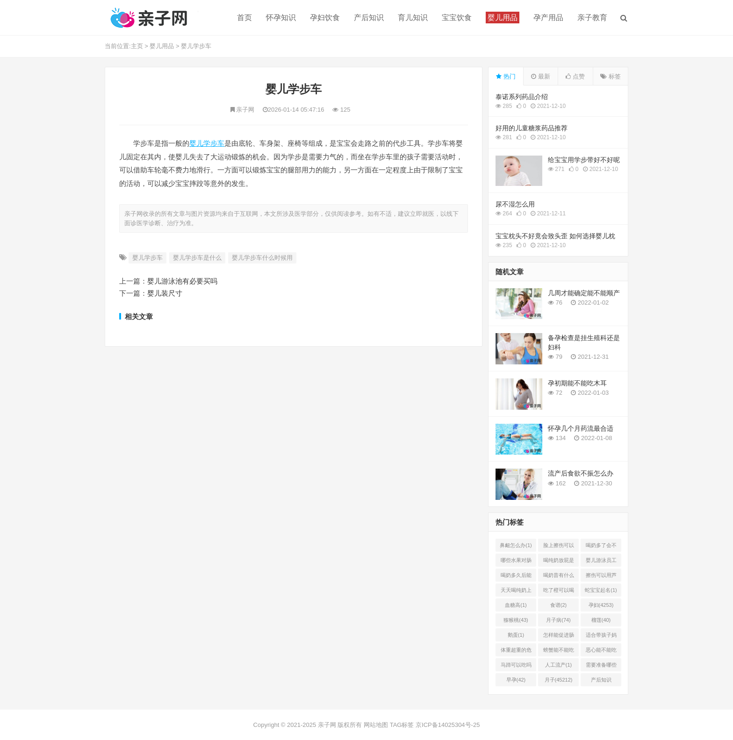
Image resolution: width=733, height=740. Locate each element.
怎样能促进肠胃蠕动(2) (558, 636)
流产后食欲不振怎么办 (580, 473)
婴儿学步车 (196, 46)
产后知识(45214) (601, 681)
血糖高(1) (515, 605)
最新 (540, 76)
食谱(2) (558, 605)
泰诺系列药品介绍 (522, 96)
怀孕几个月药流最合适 (580, 428)
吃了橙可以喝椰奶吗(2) (558, 592)
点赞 (575, 76)
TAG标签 (402, 724)
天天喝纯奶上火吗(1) (516, 592)
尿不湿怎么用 (515, 204)
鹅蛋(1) (516, 635)
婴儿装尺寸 (164, 293)
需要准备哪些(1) (601, 666)
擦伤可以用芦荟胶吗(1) (601, 577)
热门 (506, 76)
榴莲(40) (601, 620)
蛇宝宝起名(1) (601, 590)
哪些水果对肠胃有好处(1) (516, 562)
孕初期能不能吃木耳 (577, 383)
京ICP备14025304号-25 (448, 724)
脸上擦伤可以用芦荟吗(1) (558, 547)
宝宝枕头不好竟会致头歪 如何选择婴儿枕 (555, 236)
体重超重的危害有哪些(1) (516, 651)
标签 (610, 76)
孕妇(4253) (601, 605)
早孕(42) (516, 680)
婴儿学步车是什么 (197, 257)
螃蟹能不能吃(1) (558, 651)
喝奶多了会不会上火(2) (601, 547)
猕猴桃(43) (515, 620)
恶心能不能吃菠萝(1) (601, 651)
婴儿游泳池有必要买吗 (182, 281)
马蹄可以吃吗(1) (516, 666)
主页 (137, 46)
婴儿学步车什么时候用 (262, 257)
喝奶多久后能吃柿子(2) (516, 577)
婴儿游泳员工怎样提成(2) (601, 562)
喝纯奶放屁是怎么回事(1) (558, 562)
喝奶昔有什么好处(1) (558, 577)
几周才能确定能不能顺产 (584, 293)
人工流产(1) (558, 665)
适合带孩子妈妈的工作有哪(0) (601, 636)
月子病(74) (558, 620)
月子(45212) (559, 680)
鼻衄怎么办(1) (516, 545)
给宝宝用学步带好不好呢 (584, 160)
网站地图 (376, 724)
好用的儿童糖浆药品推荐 (532, 128)
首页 (244, 17)
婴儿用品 (162, 46)
